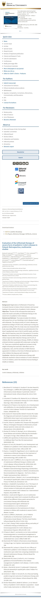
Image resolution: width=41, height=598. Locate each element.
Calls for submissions (10, 58)
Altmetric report (9, 146)
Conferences (7, 61)
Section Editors (8, 136)
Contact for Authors (10, 102)
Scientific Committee (10, 132)
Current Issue (8, 44)
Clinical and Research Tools (12, 56)
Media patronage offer (10, 63)
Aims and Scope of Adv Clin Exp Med (15, 129)
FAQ (5, 100)
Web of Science (8, 115)
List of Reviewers (9, 117)
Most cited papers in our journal (13, 68)
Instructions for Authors (11, 85)
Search (20, 157)
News (5, 41)
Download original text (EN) (31, 203)
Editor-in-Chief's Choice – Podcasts (15, 73)
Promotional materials (11, 66)
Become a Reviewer (10, 120)
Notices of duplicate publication (14, 54)
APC (5, 98)
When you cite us (9, 71)
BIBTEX (7, 232)
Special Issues (8, 49)
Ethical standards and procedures (14, 88)
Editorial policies (9, 141)
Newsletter (20, 152)
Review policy (8, 112)
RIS (6, 234)
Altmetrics (7, 144)
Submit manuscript (10, 83)
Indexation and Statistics (11, 139)
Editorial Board (8, 134)
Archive (6, 46)
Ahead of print (8, 51)
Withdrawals (7, 90)
